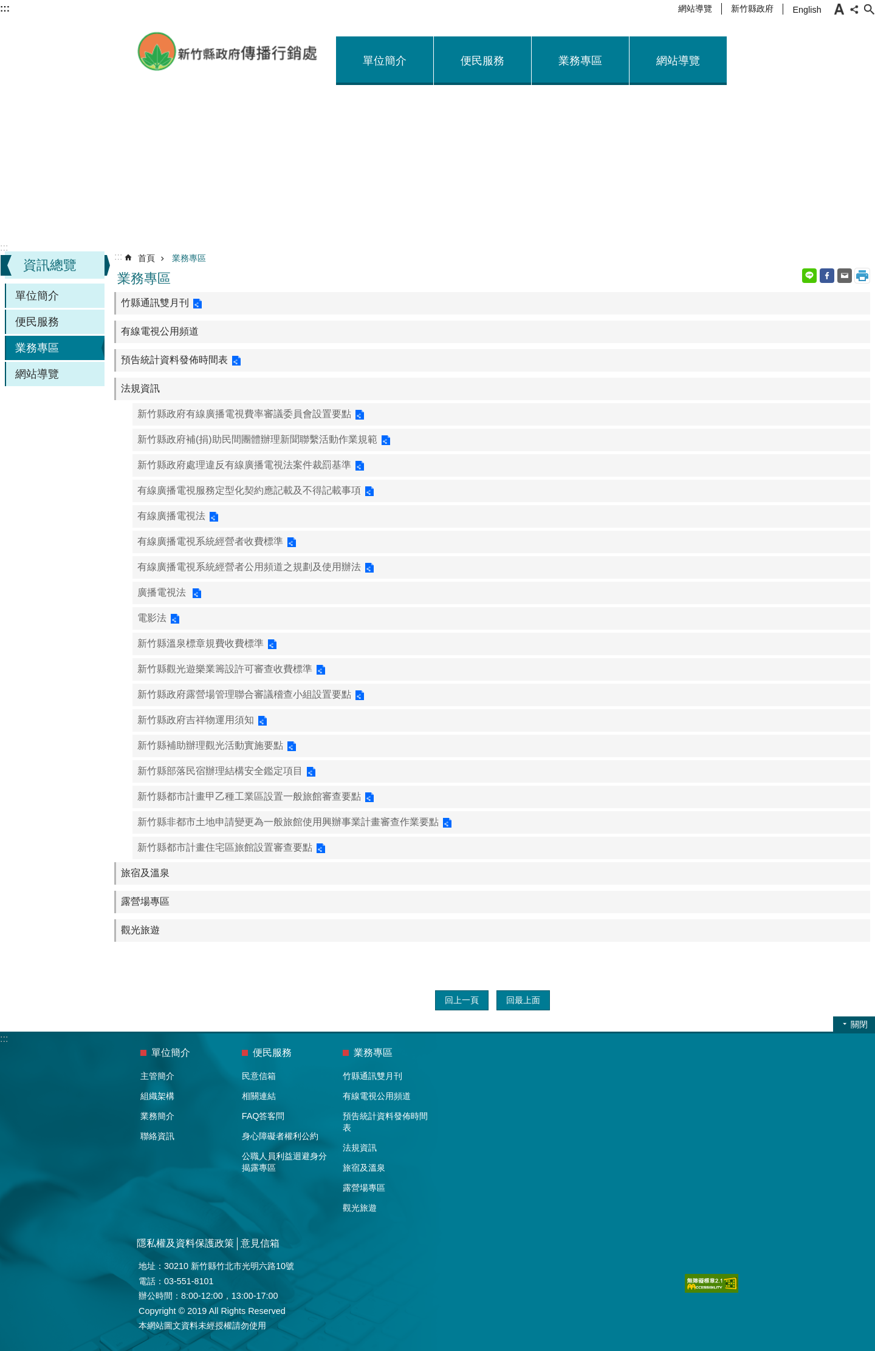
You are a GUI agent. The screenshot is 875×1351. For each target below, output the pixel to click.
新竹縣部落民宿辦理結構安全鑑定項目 (220, 771)
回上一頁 (462, 1000)
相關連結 (259, 1096)
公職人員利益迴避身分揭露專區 (284, 1161)
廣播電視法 (162, 592)
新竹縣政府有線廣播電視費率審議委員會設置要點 (244, 414)
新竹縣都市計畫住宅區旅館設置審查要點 (224, 847)
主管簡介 (157, 1076)
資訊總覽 (50, 265)
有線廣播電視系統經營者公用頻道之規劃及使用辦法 (249, 567)
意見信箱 (260, 1243)
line (809, 275)
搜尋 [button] (869, 9)
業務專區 (580, 61)
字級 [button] (839, 9)
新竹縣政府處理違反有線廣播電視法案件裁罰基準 (244, 465)
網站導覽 (695, 8)
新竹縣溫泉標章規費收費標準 (200, 643)
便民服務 (482, 61)
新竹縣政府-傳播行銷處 (228, 51)
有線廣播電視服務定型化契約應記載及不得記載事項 (249, 490)
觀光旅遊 (140, 930)
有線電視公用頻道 (160, 331)
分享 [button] (854, 9)
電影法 (151, 618)
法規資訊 (140, 388)
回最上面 (523, 1000)
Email (844, 275)
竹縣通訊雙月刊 (155, 303)
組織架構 (157, 1096)
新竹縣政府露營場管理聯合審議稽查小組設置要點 (244, 694)
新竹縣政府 (752, 8)
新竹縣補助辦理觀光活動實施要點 (210, 745)
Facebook (827, 275)
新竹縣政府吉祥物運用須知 (195, 720)
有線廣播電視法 (171, 516)
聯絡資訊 (157, 1136)
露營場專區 (145, 901)
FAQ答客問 (263, 1116)
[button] (711, 1283)
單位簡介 (385, 61)
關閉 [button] (859, 1024)
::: (4, 247)
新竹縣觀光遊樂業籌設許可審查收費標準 (224, 669)
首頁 (146, 258)
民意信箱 (259, 1076)
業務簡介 (157, 1116)
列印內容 (862, 276)
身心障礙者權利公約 (280, 1136)
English (806, 10)
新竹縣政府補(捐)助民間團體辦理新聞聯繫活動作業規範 (257, 439)
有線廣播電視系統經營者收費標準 (210, 541)
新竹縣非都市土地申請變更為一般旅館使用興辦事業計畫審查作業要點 (288, 822)
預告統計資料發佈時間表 (174, 360)
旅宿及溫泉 (145, 873)
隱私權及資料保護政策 (185, 1243)
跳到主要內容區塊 (6, 6)
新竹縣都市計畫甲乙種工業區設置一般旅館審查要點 (249, 796)
